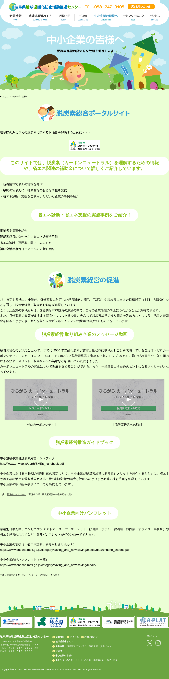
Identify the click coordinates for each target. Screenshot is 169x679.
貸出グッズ (105, 646)
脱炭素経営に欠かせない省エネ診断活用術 (29, 236)
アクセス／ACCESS (154, 17)
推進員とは (98, 660)
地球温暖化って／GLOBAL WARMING (40, 17)
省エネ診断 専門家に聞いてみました (26, 243)
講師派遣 (93, 646)
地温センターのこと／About (134, 17)
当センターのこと (64, 660)
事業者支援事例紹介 (13, 230)
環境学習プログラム (77, 646)
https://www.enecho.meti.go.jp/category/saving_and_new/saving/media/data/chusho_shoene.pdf (65, 549)
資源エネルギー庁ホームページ (22, 575)
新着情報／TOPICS (16, 17)
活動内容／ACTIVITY (65, 17)
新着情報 (59, 637)
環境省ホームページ (16, 494)
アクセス (74, 637)
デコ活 (83, 17)
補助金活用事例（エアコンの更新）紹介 (27, 249)
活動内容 (59, 646)
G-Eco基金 (112, 660)
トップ (5, 97)
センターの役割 (83, 660)
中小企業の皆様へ (106, 17)
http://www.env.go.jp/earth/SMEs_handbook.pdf (32, 463)
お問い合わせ (91, 637)
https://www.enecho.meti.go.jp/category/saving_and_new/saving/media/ (48, 565)
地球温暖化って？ (64, 641)
